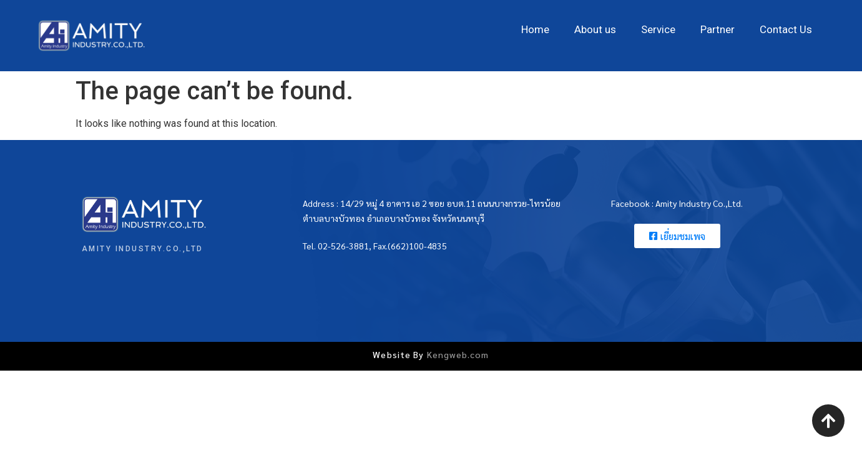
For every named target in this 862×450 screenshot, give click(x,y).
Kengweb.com (458, 354)
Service (658, 29)
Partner (717, 29)
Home (535, 29)
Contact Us (786, 29)
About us (595, 29)
